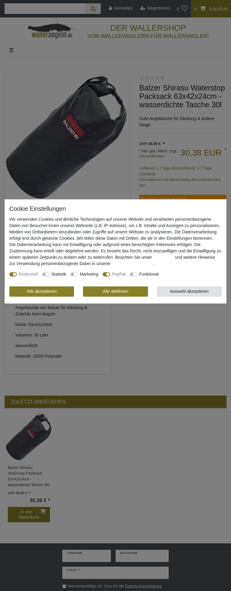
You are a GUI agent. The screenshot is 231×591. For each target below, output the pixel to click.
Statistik (58, 274)
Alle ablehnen (115, 291)
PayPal (118, 274)
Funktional (149, 274)
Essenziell (28, 274)
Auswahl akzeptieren (189, 291)
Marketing (89, 274)
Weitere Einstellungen (183, 274)
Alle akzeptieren (42, 291)
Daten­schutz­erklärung (132, 263)
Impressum (163, 257)
